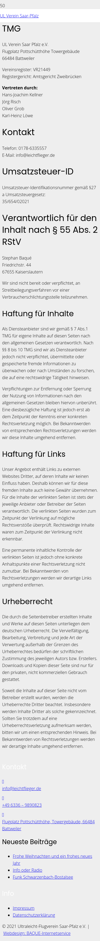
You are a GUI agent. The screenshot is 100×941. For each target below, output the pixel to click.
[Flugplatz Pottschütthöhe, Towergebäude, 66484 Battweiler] (50, 814)
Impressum (23, 908)
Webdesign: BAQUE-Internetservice (36, 933)
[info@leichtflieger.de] (50, 781)
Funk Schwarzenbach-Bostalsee (43, 877)
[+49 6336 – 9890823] (50, 798)
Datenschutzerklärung (34, 915)
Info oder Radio (27, 870)
